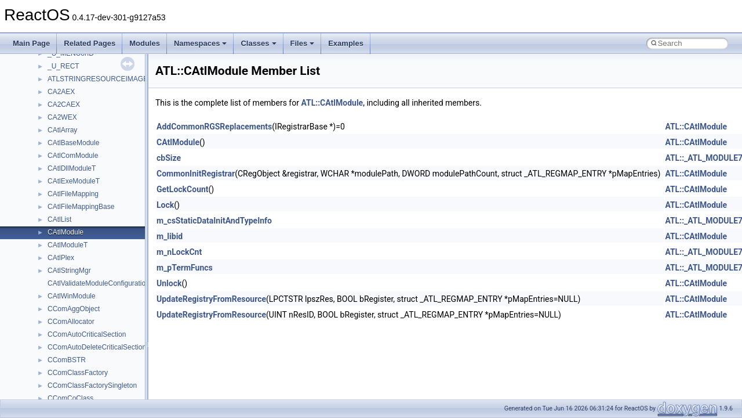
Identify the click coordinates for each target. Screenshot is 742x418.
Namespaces (200, 43)
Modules (144, 43)
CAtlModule (65, 232)
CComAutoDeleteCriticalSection (97, 347)
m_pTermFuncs (185, 267)
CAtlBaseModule (73, 143)
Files (302, 43)
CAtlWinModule (72, 296)
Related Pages (89, 43)
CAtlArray (62, 130)
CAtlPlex (61, 258)
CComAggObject (74, 309)
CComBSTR (67, 360)
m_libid (170, 236)
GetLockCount (183, 189)
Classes (258, 43)
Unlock (169, 283)
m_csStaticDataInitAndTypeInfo (214, 220)
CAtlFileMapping (73, 194)
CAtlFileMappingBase (81, 207)
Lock (165, 205)
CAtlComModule (73, 156)
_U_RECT (63, 66)
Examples (345, 43)
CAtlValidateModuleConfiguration (99, 283)
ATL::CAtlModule (332, 102)
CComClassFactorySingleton (92, 385)
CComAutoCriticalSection (87, 334)
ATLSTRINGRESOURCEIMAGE (98, 79)
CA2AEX (61, 92)
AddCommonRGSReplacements (214, 126)
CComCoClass (70, 398)
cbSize (169, 158)
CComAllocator (71, 322)
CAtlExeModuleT (74, 181)
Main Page (31, 43)
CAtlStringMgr (69, 270)
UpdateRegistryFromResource (211, 299)
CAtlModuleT (68, 245)
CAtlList (59, 219)
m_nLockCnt (179, 252)
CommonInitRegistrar (196, 173)
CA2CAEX (64, 104)
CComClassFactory (78, 373)
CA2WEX (62, 117)
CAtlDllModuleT (72, 168)
